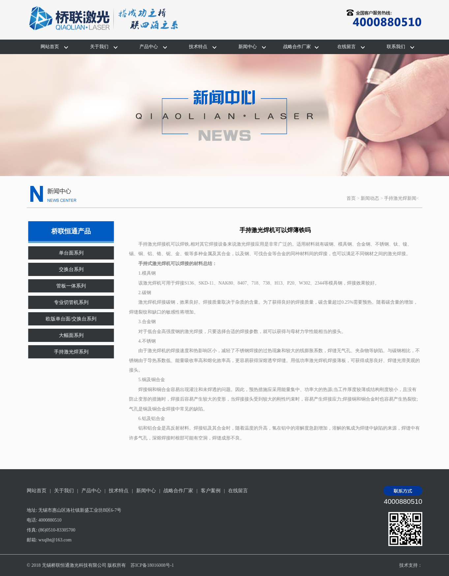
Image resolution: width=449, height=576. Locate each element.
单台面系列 (66, 253)
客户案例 (211, 490)
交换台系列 (66, 269)
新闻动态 (370, 198)
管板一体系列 (67, 285)
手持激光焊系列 (66, 351)
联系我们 (396, 46)
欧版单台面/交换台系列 (67, 318)
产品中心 (148, 46)
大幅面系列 (66, 335)
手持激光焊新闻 (400, 198)
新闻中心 (247, 46)
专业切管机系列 (66, 302)
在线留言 (346, 46)
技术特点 (198, 46)
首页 (351, 198)
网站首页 (50, 46)
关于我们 (99, 46)
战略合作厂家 (297, 46)
